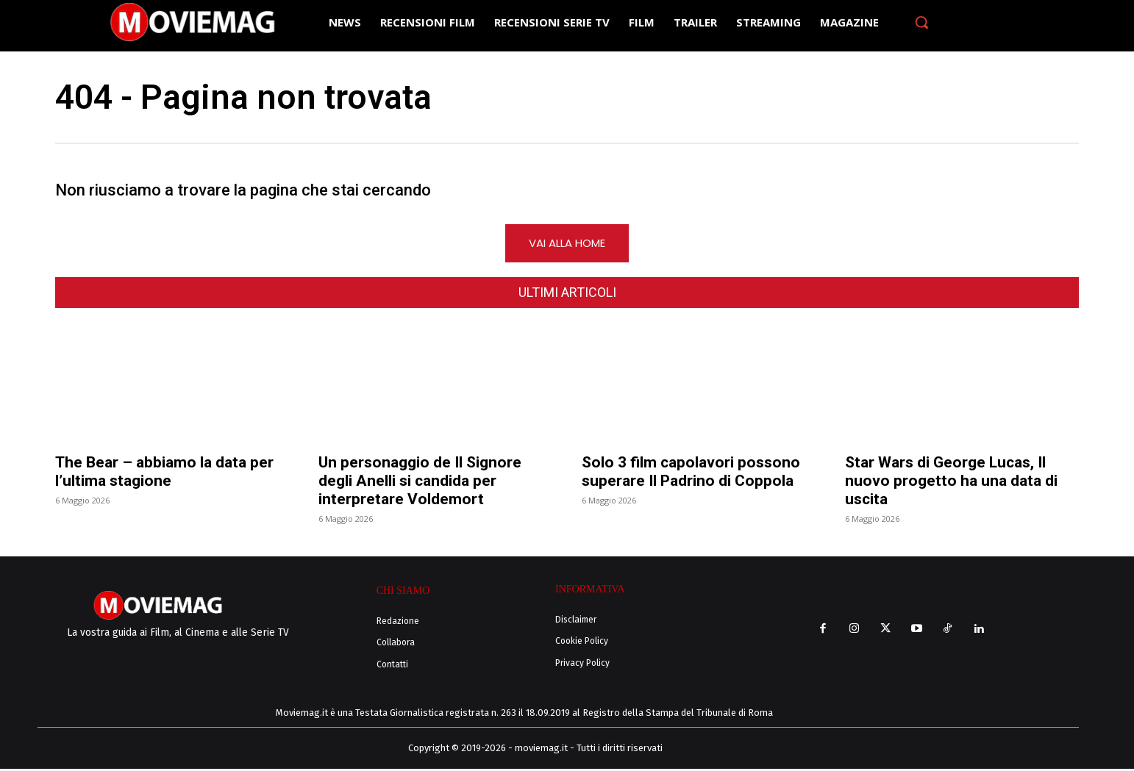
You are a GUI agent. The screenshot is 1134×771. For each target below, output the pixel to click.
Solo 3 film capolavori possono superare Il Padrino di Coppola (691, 474)
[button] (921, 22)
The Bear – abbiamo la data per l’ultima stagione (164, 474)
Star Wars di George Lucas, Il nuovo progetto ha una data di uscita (951, 483)
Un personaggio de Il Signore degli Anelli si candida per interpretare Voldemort (419, 483)
